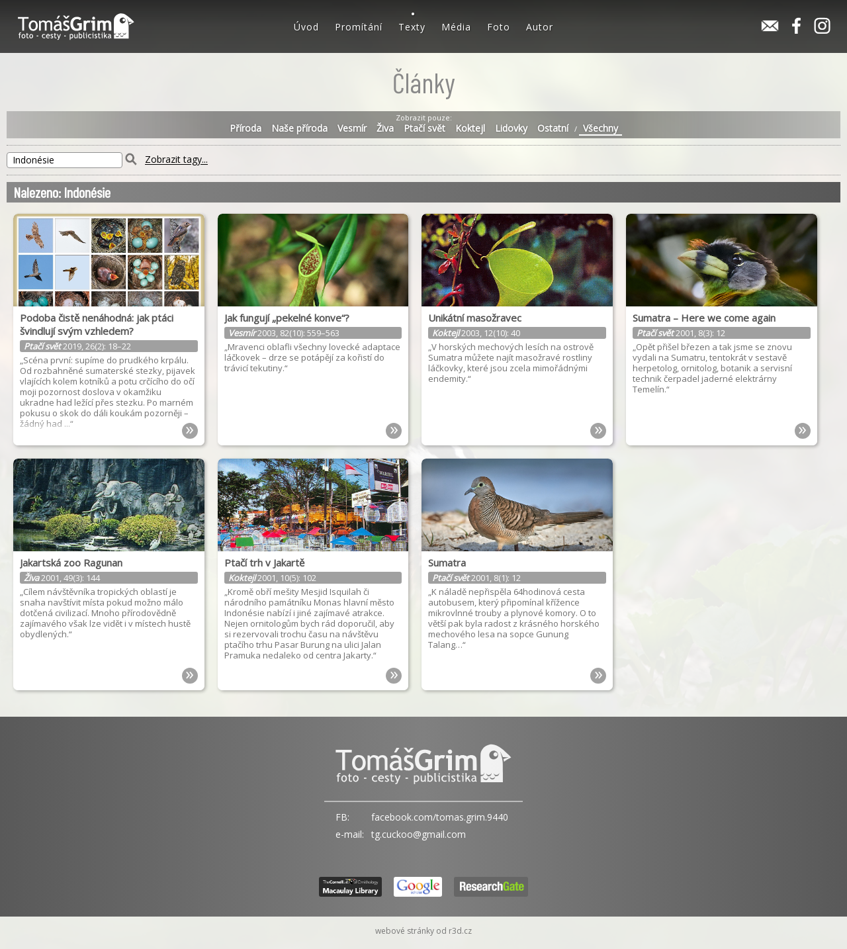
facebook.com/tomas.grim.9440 (439, 817)
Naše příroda (299, 128)
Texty (411, 27)
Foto (498, 27)
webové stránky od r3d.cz (423, 930)
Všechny (600, 128)
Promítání (358, 27)
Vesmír (352, 128)
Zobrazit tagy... (176, 160)
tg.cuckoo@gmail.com (418, 834)
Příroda (245, 128)
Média (456, 27)
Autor (539, 27)
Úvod (306, 27)
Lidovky (511, 128)
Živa (385, 128)
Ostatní (552, 128)
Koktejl (470, 128)
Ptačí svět (424, 128)
